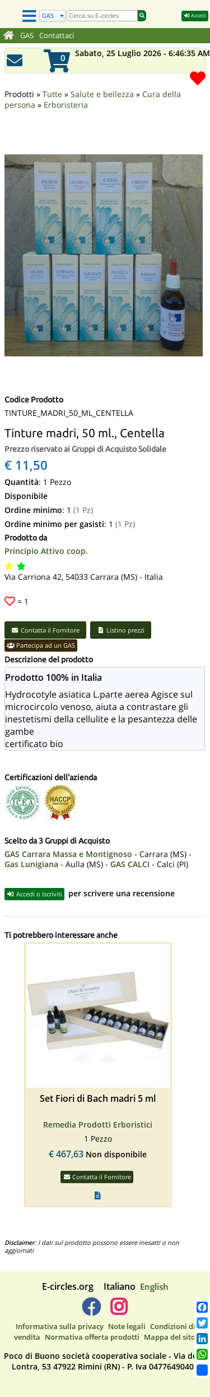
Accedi (195, 15)
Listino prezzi (120, 630)
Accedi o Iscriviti (34, 894)
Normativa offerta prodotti (92, 1337)
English (154, 1286)
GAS (27, 35)
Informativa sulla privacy (60, 1326)
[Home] (8, 36)
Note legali (127, 1326)
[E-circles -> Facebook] (91, 1311)
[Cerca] (52, 16)
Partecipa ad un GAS (41, 645)
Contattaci (56, 35)
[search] (102, 15)
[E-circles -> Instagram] (119, 1311)
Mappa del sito (169, 1337)
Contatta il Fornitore (45, 630)
